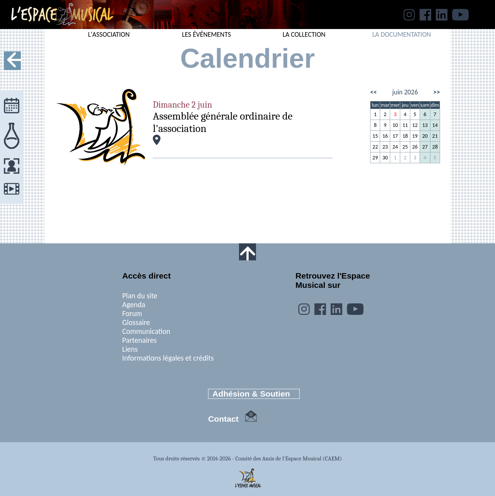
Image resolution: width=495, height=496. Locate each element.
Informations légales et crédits (168, 358)
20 (425, 136)
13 (425, 125)
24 (395, 147)
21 (435, 136)
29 (375, 157)
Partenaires (139, 340)
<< (373, 92)
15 (375, 136)
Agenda (133, 304)
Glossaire (136, 322)
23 (385, 147)
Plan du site (139, 295)
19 (415, 136)
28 (435, 147)
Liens (130, 349)
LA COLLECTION (304, 34)
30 (385, 157)
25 (405, 147)
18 (405, 136)
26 (415, 147)
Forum (132, 313)
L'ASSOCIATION (109, 34)
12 (415, 125)
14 (435, 125)
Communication (146, 331)
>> (436, 92)
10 (395, 125)
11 (405, 125)
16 (385, 136)
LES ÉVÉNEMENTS (206, 34)
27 (425, 147)
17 (395, 136)
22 (375, 147)
